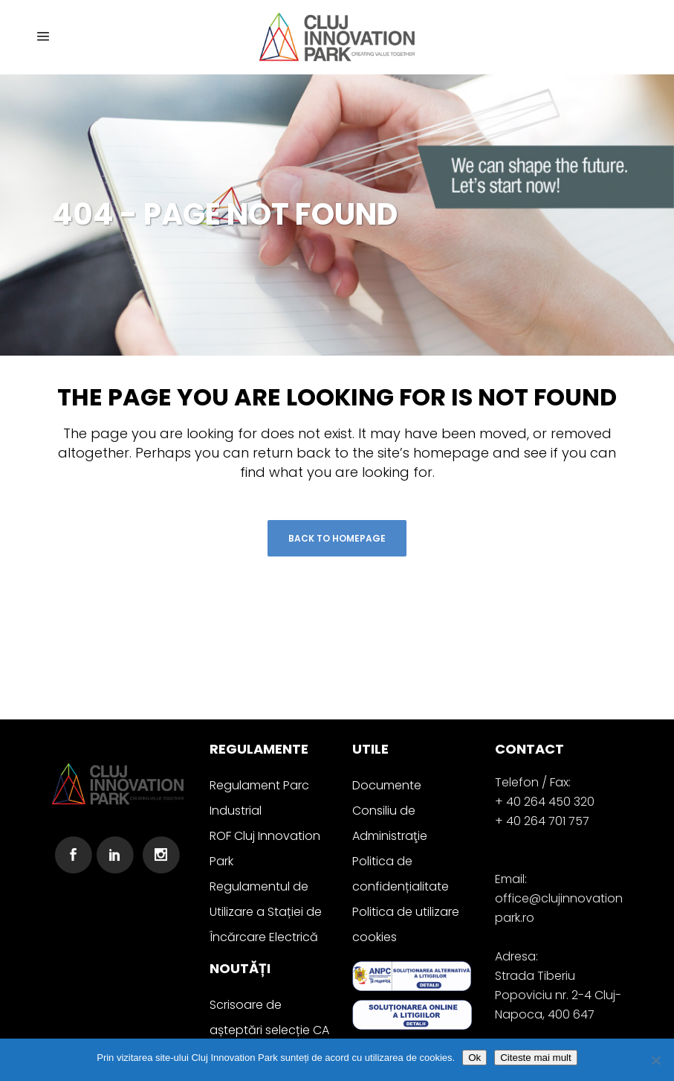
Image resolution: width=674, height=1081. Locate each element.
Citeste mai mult (535, 1057)
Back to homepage (337, 538)
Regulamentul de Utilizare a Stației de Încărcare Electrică (266, 912)
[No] (655, 1060)
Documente (386, 785)
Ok (474, 1057)
